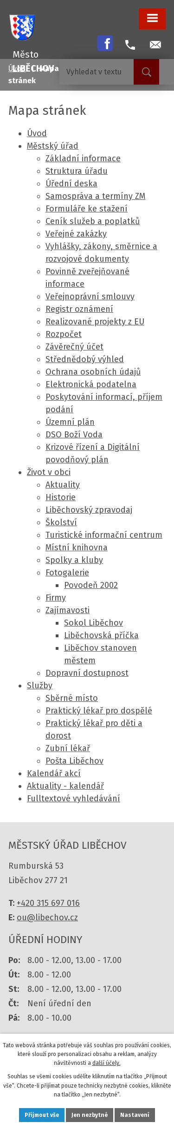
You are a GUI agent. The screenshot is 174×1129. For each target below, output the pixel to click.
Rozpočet (63, 334)
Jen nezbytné (89, 1115)
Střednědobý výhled (84, 359)
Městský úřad (52, 146)
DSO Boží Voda (74, 434)
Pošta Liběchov (74, 761)
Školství (61, 522)
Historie (60, 497)
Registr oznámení (79, 309)
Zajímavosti (67, 610)
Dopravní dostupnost (87, 673)
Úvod (37, 133)
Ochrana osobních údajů (93, 372)
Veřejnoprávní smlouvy (90, 296)
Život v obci (49, 472)
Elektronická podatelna (90, 384)
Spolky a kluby (74, 560)
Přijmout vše (42, 1115)
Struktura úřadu (76, 171)
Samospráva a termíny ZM (95, 196)
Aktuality (62, 485)
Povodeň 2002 (91, 585)
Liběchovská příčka (101, 635)
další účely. (106, 1063)
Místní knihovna (76, 547)
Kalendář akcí (54, 773)
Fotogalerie (67, 573)
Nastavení (134, 1115)
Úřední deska (71, 183)
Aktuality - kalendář (65, 786)
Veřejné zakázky (76, 234)
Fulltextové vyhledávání (73, 798)
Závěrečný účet (74, 347)
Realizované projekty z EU (94, 322)
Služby (39, 685)
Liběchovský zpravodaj (88, 510)
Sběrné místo (71, 698)
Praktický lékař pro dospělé (98, 711)
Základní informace (83, 158)
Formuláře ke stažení (86, 209)
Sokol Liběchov (93, 623)
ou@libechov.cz (47, 917)
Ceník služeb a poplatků (92, 221)
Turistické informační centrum (103, 535)
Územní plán (70, 422)
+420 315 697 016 (48, 903)
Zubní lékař (67, 748)
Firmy (55, 598)
